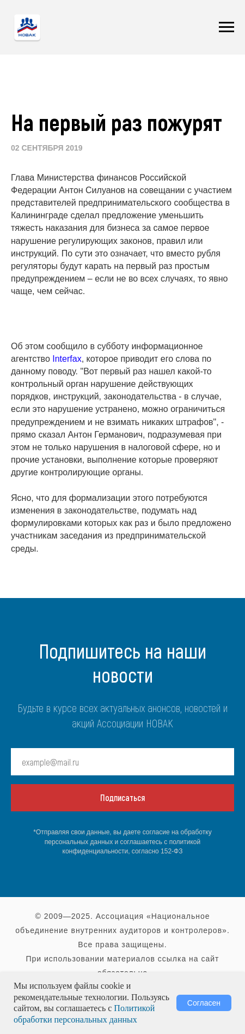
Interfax (66, 358)
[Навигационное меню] (226, 27)
